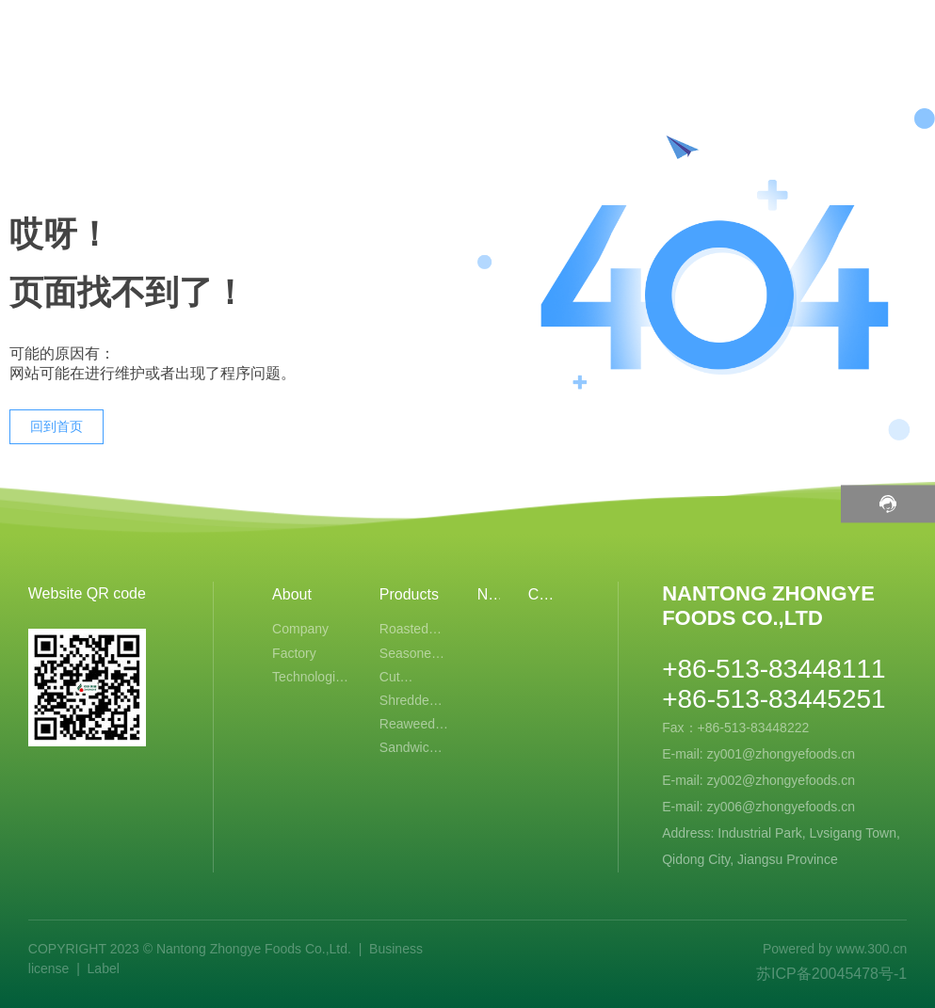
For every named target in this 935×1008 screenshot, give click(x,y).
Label (104, 968)
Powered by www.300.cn (835, 948)
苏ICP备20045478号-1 (831, 974)
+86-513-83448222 (756, 727)
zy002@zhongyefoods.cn (781, 780)
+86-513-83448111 (773, 668)
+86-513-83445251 (773, 698)
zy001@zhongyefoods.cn (781, 753)
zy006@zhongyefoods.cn (781, 806)
